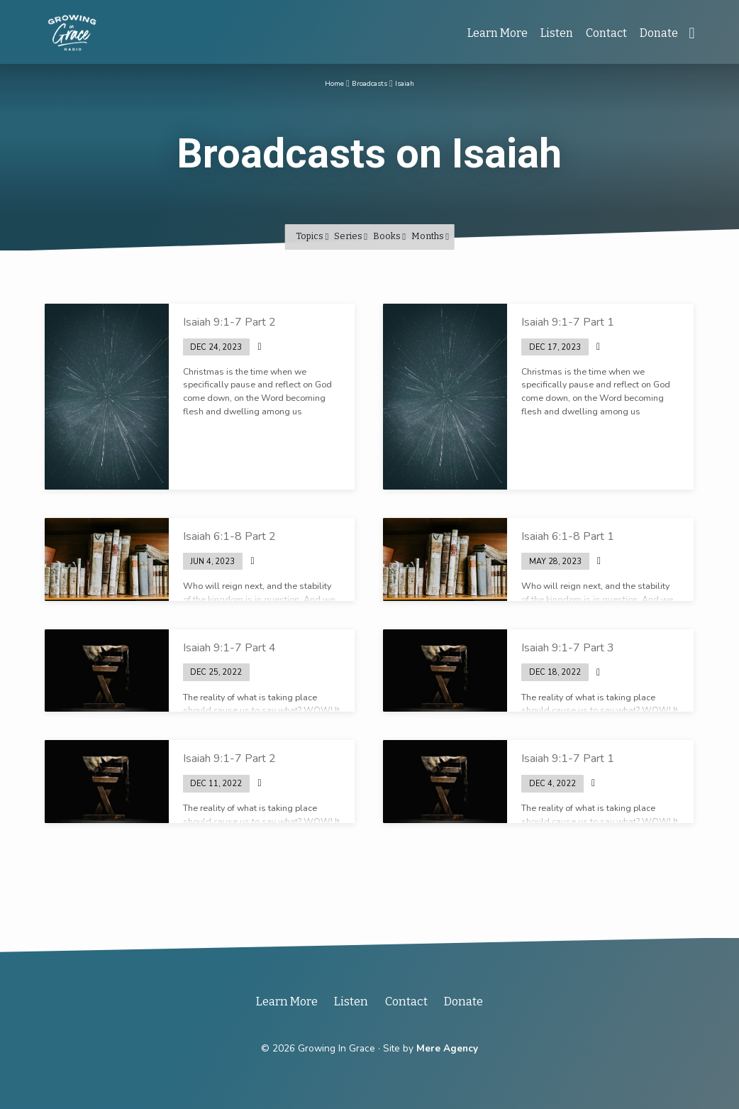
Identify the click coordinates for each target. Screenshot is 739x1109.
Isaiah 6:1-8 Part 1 (567, 536)
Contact (606, 33)
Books (389, 236)
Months (430, 236)
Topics (312, 236)
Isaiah (413, 83)
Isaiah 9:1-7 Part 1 (567, 322)
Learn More (497, 33)
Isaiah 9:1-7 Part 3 (567, 648)
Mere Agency (447, 1048)
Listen (556, 33)
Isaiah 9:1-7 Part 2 (229, 322)
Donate (659, 33)
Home (326, 83)
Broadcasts (369, 83)
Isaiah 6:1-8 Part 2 (229, 536)
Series (350, 236)
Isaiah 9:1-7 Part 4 (229, 648)
